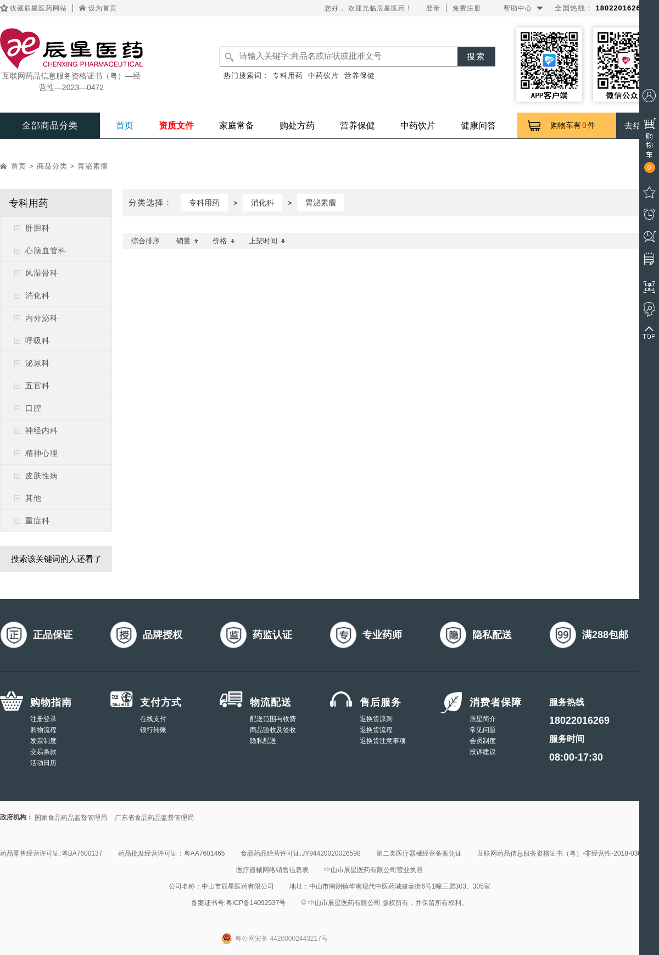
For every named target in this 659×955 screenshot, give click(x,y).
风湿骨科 (41, 273)
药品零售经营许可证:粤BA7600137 (51, 853)
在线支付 (153, 719)
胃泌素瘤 (92, 166)
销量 (187, 241)
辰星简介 (483, 719)
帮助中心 (518, 8)
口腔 (33, 408)
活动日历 (43, 763)
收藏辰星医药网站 (38, 8)
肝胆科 (37, 228)
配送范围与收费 (273, 719)
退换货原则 (376, 719)
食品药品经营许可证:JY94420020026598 (301, 853)
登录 (433, 8)
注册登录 (43, 719)
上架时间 (267, 241)
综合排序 (145, 241)
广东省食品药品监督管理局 (154, 818)
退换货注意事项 (383, 741)
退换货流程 (376, 730)
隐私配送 (263, 741)
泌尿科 (37, 363)
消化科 (37, 295)
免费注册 (467, 8)
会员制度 (483, 741)
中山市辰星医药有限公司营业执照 (373, 870)
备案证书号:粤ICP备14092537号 (238, 903)
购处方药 (297, 125)
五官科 (37, 385)
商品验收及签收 (273, 730)
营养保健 (359, 75)
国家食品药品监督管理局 (71, 818)
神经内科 (41, 430)
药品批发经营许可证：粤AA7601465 (171, 853)
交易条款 (43, 752)
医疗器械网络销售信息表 (272, 870)
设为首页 (102, 8)
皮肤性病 (41, 475)
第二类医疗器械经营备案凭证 (419, 853)
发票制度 (43, 741)
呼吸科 (37, 340)
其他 (33, 498)
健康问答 (478, 125)
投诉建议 (483, 752)
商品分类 (52, 166)
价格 (224, 241)
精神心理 (41, 453)
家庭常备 (236, 125)
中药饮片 (323, 75)
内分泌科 (41, 318)
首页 (124, 125)
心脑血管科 (45, 250)
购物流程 (43, 730)
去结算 (637, 125)
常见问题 (483, 730)
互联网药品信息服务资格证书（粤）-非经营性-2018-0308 (561, 853)
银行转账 (153, 730)
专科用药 (287, 75)
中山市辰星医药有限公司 (238, 886)
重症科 (37, 520)
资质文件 (176, 125)
